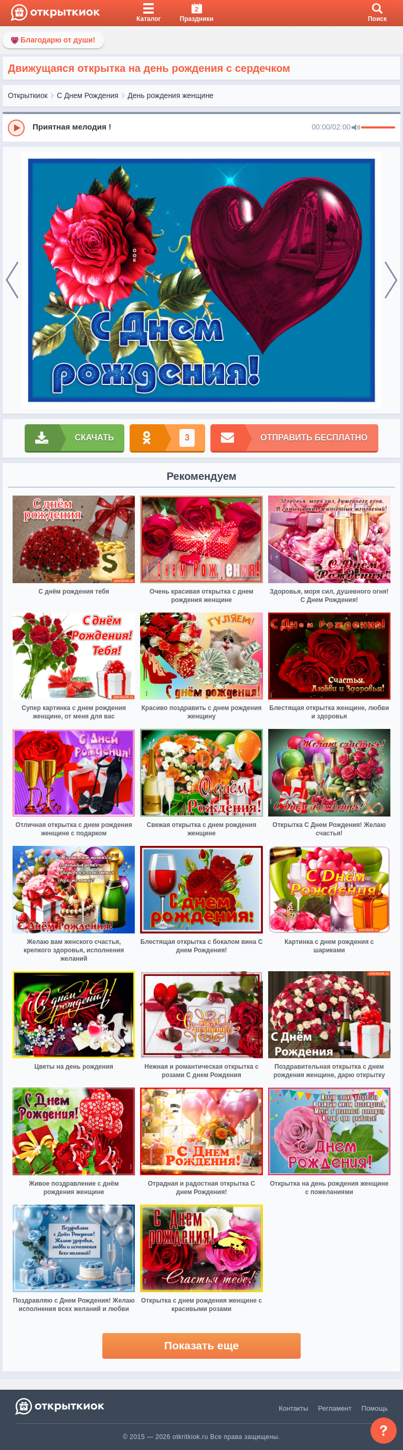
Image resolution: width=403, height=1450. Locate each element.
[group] (201, 127)
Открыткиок (28, 95)
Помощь (375, 1408)
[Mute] (356, 128)
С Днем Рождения (87, 95)
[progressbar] (378, 128)
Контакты (293, 1408)
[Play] (16, 128)
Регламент (335, 1408)
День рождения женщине (171, 95)
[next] (391, 280)
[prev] (12, 280)
